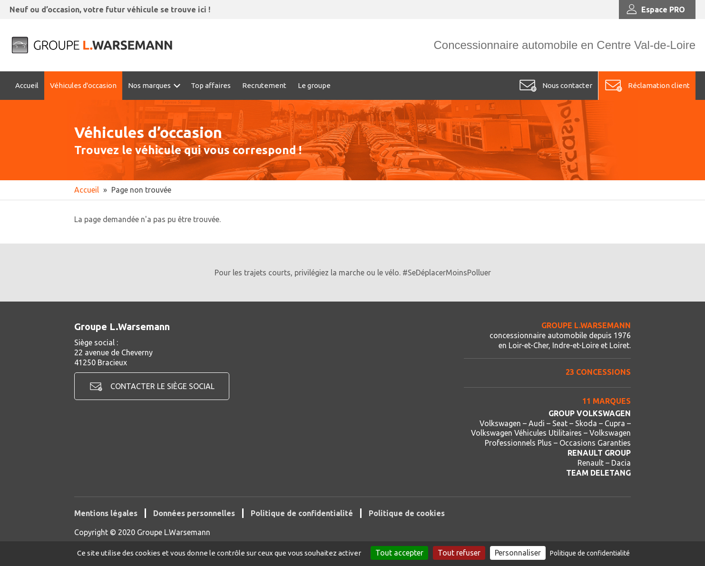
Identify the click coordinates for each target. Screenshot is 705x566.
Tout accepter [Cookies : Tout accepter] (399, 552)
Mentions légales (105, 513)
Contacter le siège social (162, 386)
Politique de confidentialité (302, 513)
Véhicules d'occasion (83, 85)
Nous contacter (567, 85)
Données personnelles (194, 513)
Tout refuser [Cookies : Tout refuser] (459, 552)
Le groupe (314, 85)
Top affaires (211, 85)
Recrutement (264, 85)
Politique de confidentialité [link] (590, 553)
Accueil (27, 85)
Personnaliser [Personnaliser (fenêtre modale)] (518, 552)
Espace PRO (655, 9)
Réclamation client (659, 85)
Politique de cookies (407, 513)
